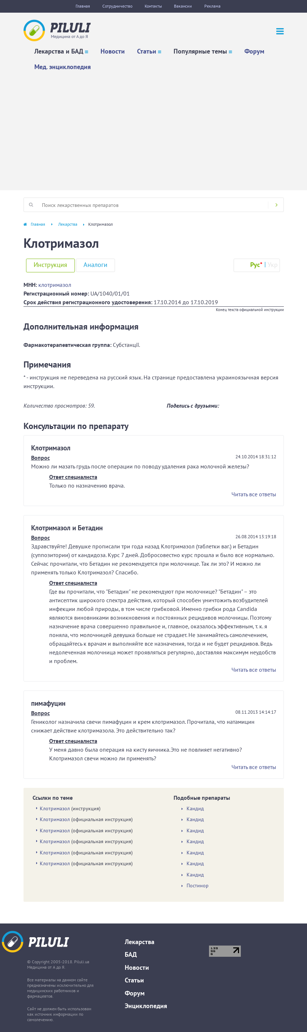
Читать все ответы (253, 494)
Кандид (195, 809)
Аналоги (95, 264)
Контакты (153, 6)
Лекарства (67, 224)
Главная (83, 6)
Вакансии (183, 6)
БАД (131, 954)
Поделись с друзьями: (193, 405)
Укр (273, 264)
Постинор (198, 886)
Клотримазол (55, 808)
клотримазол (54, 284)
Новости (113, 51)
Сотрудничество (117, 6)
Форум (254, 51)
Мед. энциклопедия (62, 67)
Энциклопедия (146, 1006)
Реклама (213, 6)
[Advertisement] (153, 128)
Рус (256, 264)
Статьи (146, 51)
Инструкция (50, 264)
